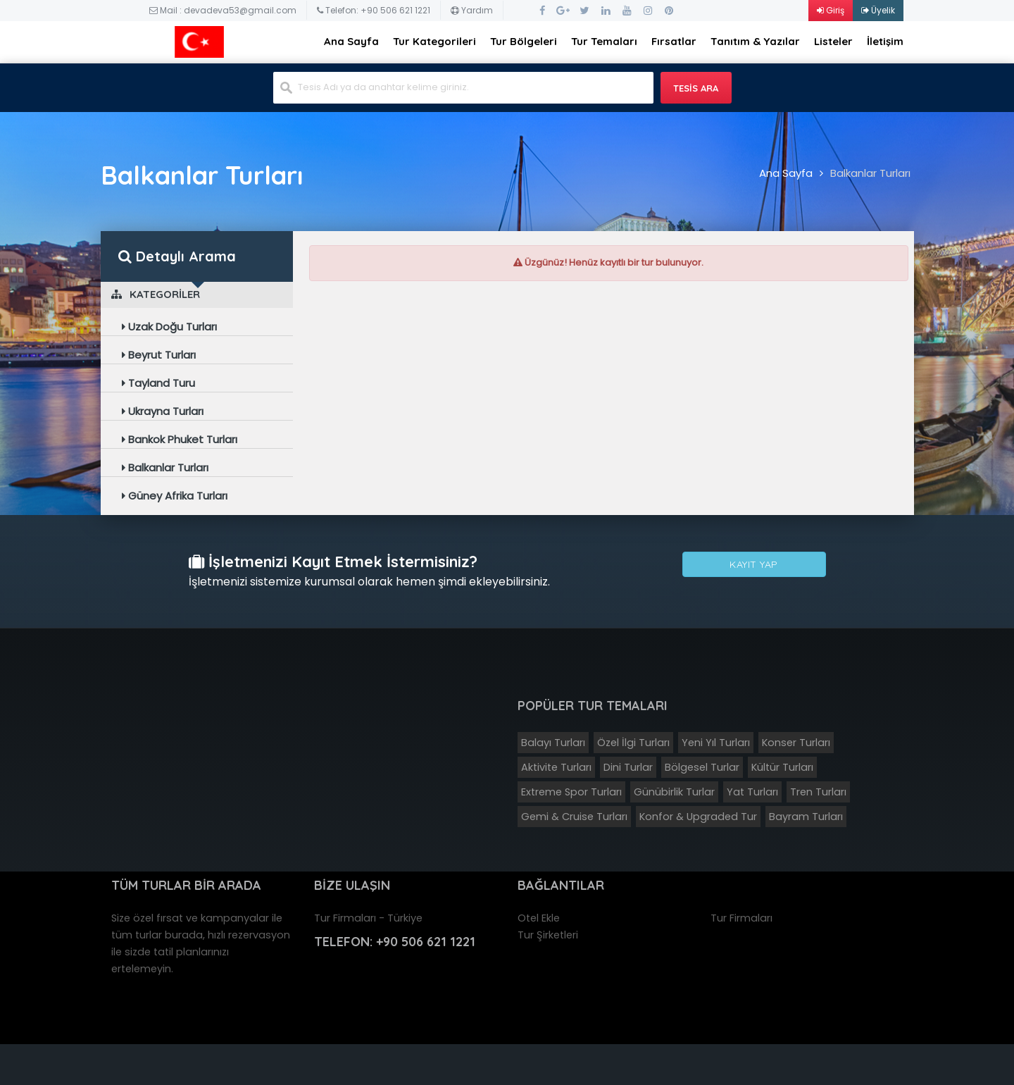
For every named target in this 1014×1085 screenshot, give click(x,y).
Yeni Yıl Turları (716, 743)
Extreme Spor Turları (571, 792)
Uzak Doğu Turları (169, 326)
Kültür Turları (782, 767)
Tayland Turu (158, 383)
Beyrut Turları (159, 354)
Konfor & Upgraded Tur (698, 817)
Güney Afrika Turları (174, 495)
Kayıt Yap (754, 565)
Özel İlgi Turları (633, 743)
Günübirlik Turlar (674, 792)
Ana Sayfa (351, 41)
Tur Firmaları (741, 918)
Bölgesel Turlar (702, 767)
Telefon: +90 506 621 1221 (373, 10)
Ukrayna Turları (163, 411)
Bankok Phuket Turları (179, 439)
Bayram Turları (806, 817)
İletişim (885, 41)
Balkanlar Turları (870, 173)
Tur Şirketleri (548, 935)
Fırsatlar (673, 41)
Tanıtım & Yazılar (755, 41)
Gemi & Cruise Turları (574, 817)
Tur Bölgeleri (523, 41)
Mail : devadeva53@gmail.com (222, 10)
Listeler (833, 41)
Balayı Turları (553, 743)
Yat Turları (752, 792)
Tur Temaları (604, 41)
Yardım (472, 10)
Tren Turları (818, 792)
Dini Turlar (628, 767)
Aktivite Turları (556, 767)
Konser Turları (796, 743)
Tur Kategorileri (434, 41)
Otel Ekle (539, 918)
